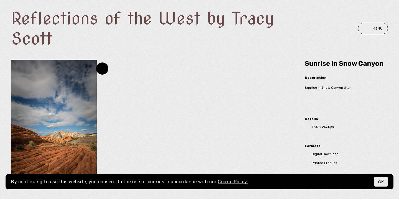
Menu (373, 28)
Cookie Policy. (233, 181)
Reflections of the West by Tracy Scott (142, 28)
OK (381, 181)
